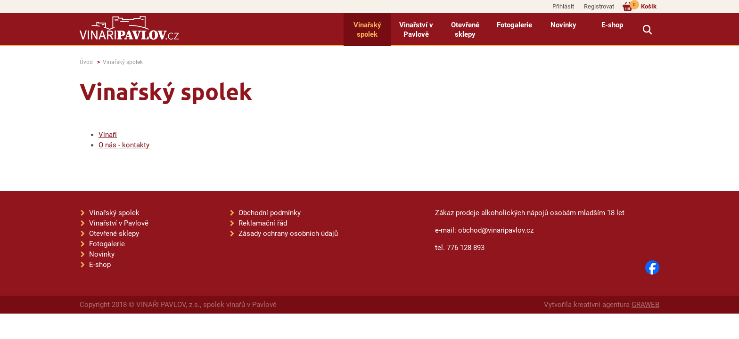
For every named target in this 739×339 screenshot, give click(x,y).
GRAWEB (645, 304)
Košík (643, 6)
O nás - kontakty (124, 145)
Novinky (563, 25)
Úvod (86, 62)
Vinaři (108, 134)
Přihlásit (563, 6)
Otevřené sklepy (465, 30)
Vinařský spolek (367, 30)
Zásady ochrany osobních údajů (288, 233)
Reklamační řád (262, 223)
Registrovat (599, 6)
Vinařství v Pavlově (416, 30)
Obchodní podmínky (269, 213)
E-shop (612, 25)
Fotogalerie (514, 25)
